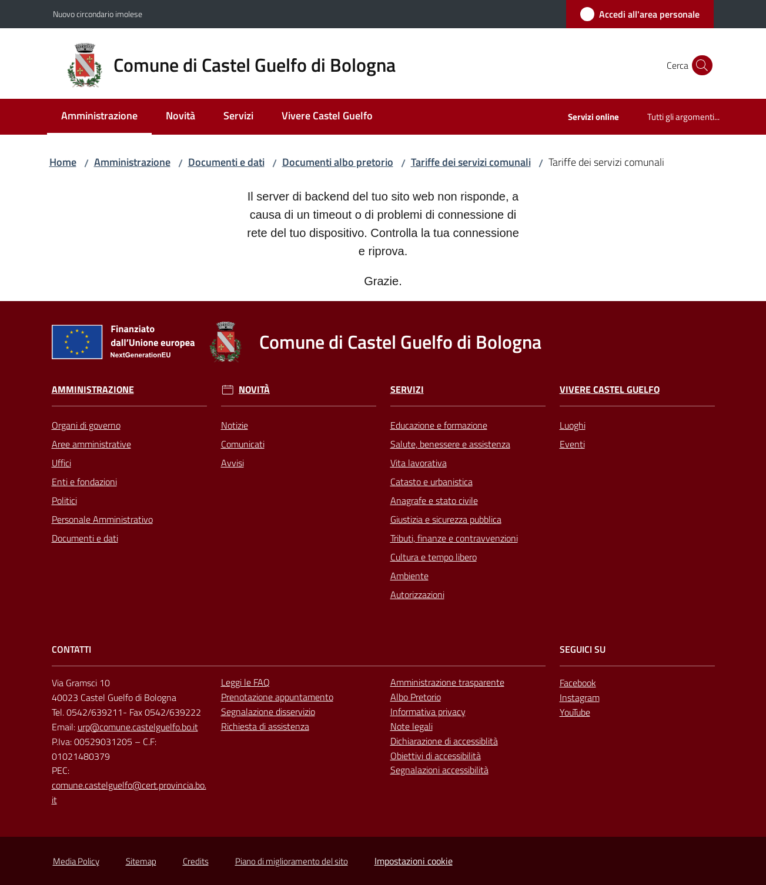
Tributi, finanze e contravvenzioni (454, 538)
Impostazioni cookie (413, 861)
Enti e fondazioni (84, 482)
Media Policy (76, 861)
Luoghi (573, 425)
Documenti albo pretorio (337, 162)
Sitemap (141, 861)
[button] (699, 65)
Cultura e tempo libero (433, 557)
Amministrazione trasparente (447, 682)
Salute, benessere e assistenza (450, 444)
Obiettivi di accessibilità (435, 756)
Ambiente (409, 576)
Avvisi (232, 463)
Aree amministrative (91, 444)
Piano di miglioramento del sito (291, 861)
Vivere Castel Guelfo (610, 389)
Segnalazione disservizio (268, 711)
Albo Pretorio (415, 697)
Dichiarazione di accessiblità (444, 741)
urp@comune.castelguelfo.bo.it (138, 727)
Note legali (411, 726)
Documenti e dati (226, 162)
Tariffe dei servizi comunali (471, 162)
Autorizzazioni (417, 594)
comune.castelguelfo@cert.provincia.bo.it (129, 792)
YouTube (575, 712)
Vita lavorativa (418, 463)
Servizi (407, 389)
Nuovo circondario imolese (97, 14)
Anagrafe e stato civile (434, 500)
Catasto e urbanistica (431, 482)
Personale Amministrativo (102, 519)
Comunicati (243, 444)
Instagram (580, 697)
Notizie (234, 425)
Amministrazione (132, 162)
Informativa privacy (428, 711)
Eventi (572, 444)
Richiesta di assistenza (265, 726)
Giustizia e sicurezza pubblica (445, 519)
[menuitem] (99, 117)
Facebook (578, 683)
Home (62, 162)
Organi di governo (86, 425)
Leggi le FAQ (245, 682)
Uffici (61, 463)
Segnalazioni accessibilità (439, 770)
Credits (196, 861)
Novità (254, 389)
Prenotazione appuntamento (277, 697)
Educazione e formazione (438, 425)
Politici (64, 500)
